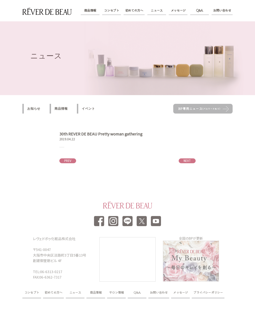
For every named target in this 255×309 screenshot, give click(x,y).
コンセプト (111, 10)
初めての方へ (134, 10)
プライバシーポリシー (208, 292)
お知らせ (33, 108)
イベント (88, 108)
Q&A (199, 10)
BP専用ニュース (199, 108)
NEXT (187, 161)
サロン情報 (116, 292)
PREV (67, 161)
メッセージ (178, 10)
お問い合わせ (222, 10)
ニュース (157, 10)
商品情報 (90, 10)
